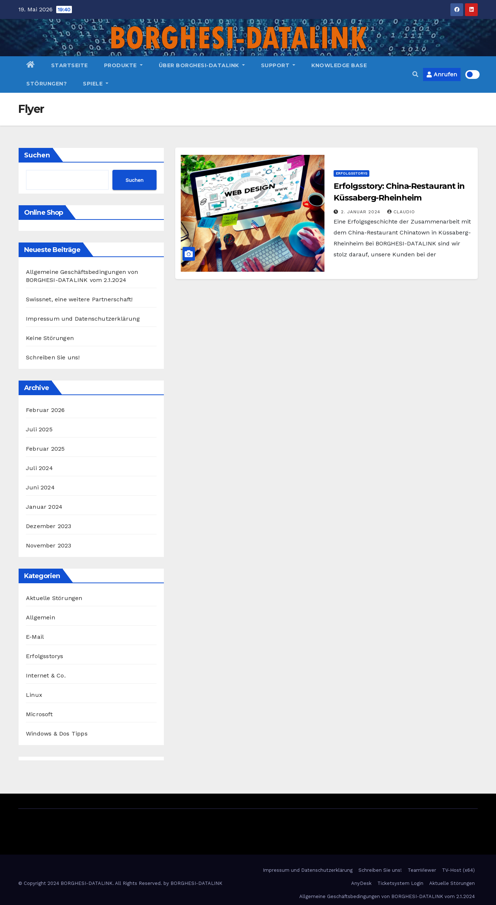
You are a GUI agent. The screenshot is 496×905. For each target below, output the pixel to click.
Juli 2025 (39, 429)
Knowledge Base (339, 65)
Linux (34, 694)
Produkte (123, 65)
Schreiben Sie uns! (53, 357)
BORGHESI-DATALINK (196, 883)
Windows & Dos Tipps (57, 733)
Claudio (401, 211)
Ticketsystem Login (400, 883)
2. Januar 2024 (361, 211)
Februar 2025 (45, 448)
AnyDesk (361, 883)
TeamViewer (422, 870)
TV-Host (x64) (458, 870)
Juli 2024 (39, 468)
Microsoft (39, 714)
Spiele (95, 83)
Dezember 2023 (49, 526)
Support (278, 65)
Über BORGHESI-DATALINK (202, 65)
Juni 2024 (40, 487)
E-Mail (35, 636)
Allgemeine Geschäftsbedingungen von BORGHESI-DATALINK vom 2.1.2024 (387, 896)
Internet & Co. (46, 675)
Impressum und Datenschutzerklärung (83, 318)
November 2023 (49, 545)
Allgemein (40, 617)
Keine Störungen (50, 338)
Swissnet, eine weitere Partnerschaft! (79, 299)
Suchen (37, 155)
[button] (415, 74)
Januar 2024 (44, 506)
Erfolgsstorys (45, 656)
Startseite (69, 65)
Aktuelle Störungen (54, 598)
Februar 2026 (45, 409)
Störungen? (46, 83)
